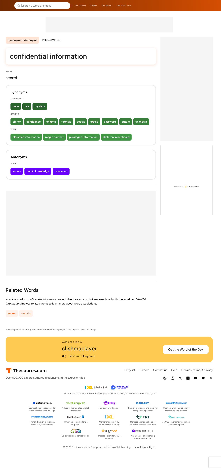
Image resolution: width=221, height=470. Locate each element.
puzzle (125, 121)
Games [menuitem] (93, 5)
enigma (51, 121)
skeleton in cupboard (116, 137)
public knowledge (38, 171)
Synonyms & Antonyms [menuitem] (22, 40)
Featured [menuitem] (80, 5)
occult (81, 121)
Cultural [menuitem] (107, 5)
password (110, 121)
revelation (61, 171)
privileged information (83, 137)
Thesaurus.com (8, 5)
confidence (33, 121)
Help (174, 370)
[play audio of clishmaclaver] (64, 356)
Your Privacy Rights (145, 447)
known (17, 171)
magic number (54, 137)
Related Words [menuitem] (51, 40)
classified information (26, 137)
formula (66, 121)
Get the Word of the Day (185, 349)
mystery (40, 106)
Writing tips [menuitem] (124, 5)
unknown (141, 121)
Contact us (160, 370)
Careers (144, 370)
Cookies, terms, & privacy (197, 370)
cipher (17, 121)
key (26, 106)
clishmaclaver (79, 348)
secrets (26, 313)
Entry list (129, 370)
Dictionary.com (213, 5)
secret (12, 313)
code (16, 106)
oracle (94, 121)
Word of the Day (72, 342)
